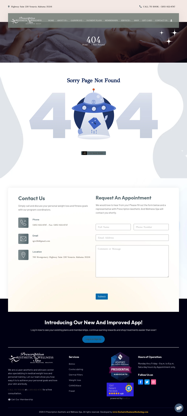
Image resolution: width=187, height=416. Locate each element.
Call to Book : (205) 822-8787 (159, 6)
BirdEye (126, 398)
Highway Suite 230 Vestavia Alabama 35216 (31, 6)
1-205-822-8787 (35, 389)
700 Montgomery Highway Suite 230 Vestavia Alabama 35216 (61, 257)
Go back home (92, 153)
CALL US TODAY (16, 389)
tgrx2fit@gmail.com (41, 241)
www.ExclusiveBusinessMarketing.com (130, 412)
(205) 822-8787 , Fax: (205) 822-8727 (50, 225)
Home (85, 44)
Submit (102, 296)
